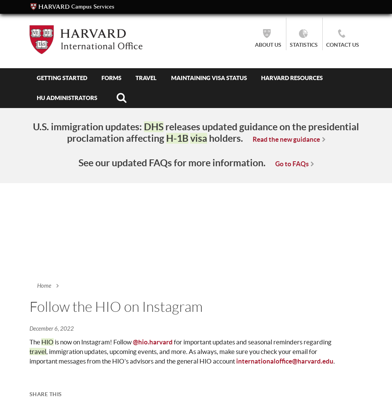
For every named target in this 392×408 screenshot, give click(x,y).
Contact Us (342, 45)
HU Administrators (67, 98)
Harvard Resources (292, 78)
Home (44, 285)
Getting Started (62, 78)
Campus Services (72, 7)
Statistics (304, 45)
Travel (146, 78)
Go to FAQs (292, 163)
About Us (268, 45)
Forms (111, 78)
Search (121, 98)
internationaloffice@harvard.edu (284, 361)
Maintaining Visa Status (209, 78)
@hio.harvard (153, 342)
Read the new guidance (286, 139)
